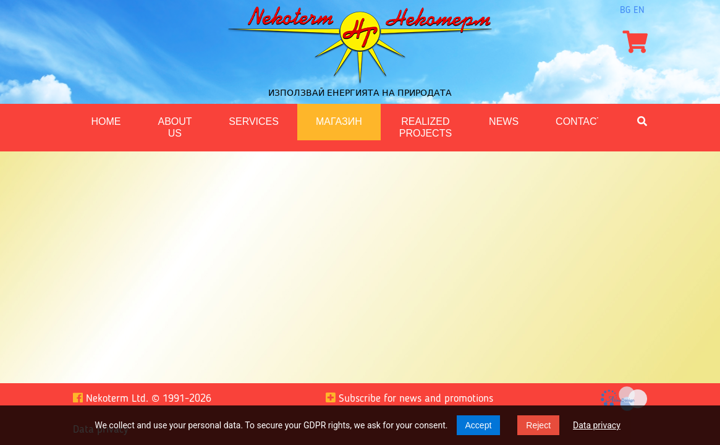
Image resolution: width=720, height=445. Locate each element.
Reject (538, 425)
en (639, 10)
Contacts (582, 121)
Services (254, 121)
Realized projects (425, 127)
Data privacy (596, 425)
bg (625, 10)
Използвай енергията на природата (360, 93)
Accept (478, 425)
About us (175, 127)
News (504, 121)
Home (106, 121)
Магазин (339, 121)
